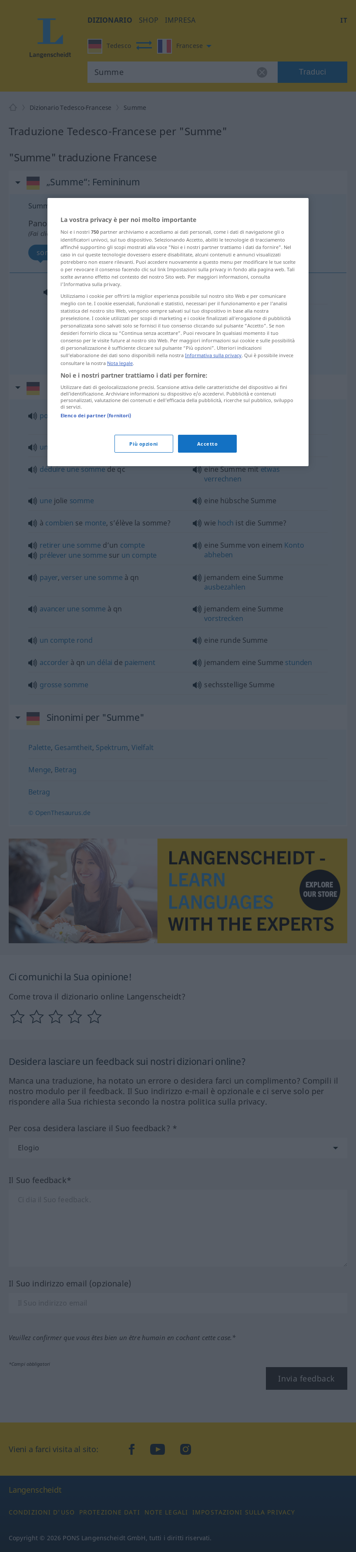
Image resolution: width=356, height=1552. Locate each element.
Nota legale (120, 362)
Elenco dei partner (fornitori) (95, 415)
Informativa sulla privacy (213, 355)
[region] (178, 332)
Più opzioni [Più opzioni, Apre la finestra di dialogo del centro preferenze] (143, 443)
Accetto (207, 443)
